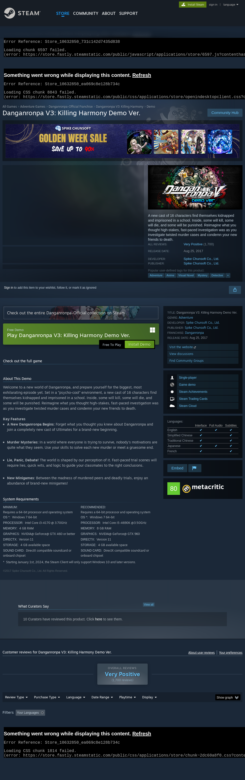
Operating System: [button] (196, 726)
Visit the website (183, 443)
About (109, 13)
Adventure (156, 281)
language (229, 4)
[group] (123, 729)
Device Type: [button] (29, 732)
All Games (10, 112)
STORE (63, 13)
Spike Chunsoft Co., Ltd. (201, 265)
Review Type (14, 710)
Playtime (125, 710)
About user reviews (201, 659)
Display (147, 710)
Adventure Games (32, 112)
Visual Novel (186, 281)
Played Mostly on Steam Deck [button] (154, 726)
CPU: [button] (222, 726)
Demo (151, 112)
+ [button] (228, 281)
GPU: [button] (7, 732)
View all (149, 610)
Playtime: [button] (118, 726)
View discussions (181, 450)
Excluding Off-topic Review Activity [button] (78, 726)
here (98, 625)
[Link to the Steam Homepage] (26, 17)
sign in (213, 4)
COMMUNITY (85, 13)
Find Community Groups (186, 456)
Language (73, 710)
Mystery (203, 281)
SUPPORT (128, 13)
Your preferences (230, 659)
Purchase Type (45, 710)
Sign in (8, 293)
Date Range (100, 710)
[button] (19, 725)
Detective (217, 281)
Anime (170, 281)
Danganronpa (194, 428)
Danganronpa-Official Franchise (71, 112)
